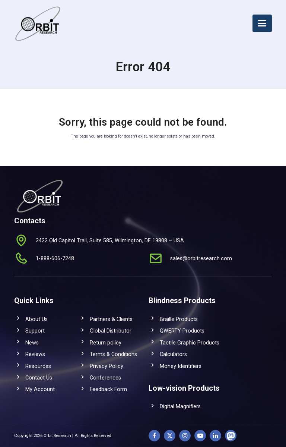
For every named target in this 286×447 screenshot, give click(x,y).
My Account (40, 389)
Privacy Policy (106, 366)
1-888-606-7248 (55, 258)
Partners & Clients (111, 319)
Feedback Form (108, 389)
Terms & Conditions (113, 354)
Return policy (105, 343)
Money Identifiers (180, 366)
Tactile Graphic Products (189, 343)
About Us (36, 319)
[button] (262, 23)
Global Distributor (110, 331)
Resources (38, 366)
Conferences (105, 378)
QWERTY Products (182, 331)
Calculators (173, 354)
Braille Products (179, 319)
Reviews (35, 354)
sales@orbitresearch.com (201, 258)
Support (35, 331)
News (32, 343)
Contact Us (38, 378)
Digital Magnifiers (180, 406)
